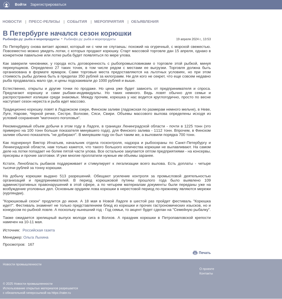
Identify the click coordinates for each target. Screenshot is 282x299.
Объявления (144, 21)
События (77, 21)
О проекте (206, 268)
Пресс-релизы (44, 21)
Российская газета (39, 230)
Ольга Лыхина (35, 237)
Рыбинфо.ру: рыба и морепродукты (31, 39)
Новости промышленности (33, 283)
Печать (205, 253)
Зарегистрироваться (48, 4)
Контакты (206, 273)
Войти (20, 4)
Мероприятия (109, 21)
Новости (12, 21)
